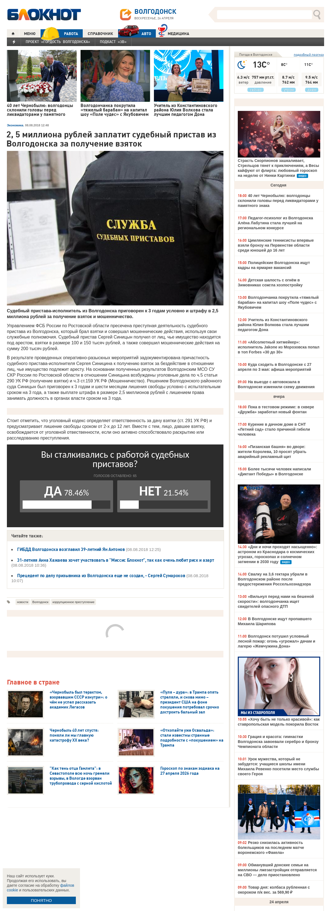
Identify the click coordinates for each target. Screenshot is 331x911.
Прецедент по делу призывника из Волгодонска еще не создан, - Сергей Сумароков (101, 575)
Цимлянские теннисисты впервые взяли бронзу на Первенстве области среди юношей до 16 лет (276, 245)
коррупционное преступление (74, 602)
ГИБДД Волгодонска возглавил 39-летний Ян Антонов (71, 549)
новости (22, 602)
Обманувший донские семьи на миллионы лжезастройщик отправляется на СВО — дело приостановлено (277, 870)
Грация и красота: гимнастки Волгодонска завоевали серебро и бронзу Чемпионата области (278, 741)
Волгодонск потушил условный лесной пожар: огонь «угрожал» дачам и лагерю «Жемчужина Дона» (276, 641)
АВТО (134, 33)
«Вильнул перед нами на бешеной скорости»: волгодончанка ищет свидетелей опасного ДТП (276, 601)
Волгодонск (40, 602)
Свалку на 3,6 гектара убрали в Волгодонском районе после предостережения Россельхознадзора (274, 579)
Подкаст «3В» (113, 41)
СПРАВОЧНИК (100, 33)
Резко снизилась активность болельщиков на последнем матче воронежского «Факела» (271, 847)
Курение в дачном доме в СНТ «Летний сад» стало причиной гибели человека (274, 429)
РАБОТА (59, 33)
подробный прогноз (309, 54)
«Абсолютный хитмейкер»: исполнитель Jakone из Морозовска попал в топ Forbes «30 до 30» (278, 347)
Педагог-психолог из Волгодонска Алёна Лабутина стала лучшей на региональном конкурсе (275, 223)
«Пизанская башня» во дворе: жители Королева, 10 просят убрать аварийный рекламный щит (272, 451)
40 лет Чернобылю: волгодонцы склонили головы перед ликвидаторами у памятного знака (278, 200)
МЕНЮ (30, 33)
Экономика (15, 125)
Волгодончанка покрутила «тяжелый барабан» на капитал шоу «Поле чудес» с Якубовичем (278, 302)
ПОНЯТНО (41, 900)
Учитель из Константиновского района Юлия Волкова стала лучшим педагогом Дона (273, 325)
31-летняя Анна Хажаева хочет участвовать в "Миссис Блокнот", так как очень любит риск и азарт (115, 560)
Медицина (173, 33)
